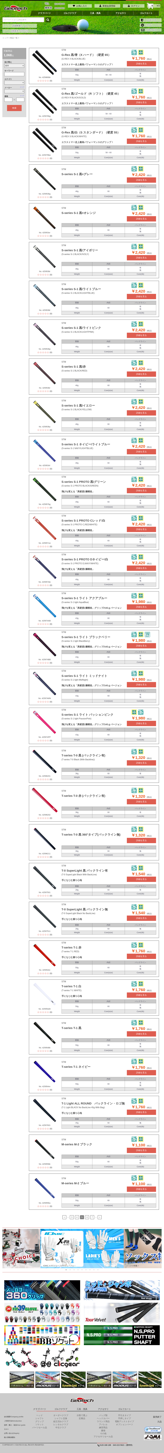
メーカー (8, 86)
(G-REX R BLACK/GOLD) (72, 96)
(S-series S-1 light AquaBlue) (73, 600)
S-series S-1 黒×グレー (76, 172)
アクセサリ (120, 11)
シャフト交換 (60, 1417)
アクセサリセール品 (103, 1435)
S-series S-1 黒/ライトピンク (79, 326)
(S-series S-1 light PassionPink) (75, 717)
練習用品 (103, 1426)
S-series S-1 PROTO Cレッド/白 (81, 519)
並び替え (8, 60)
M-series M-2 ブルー (74, 1181)
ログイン (134, 5)
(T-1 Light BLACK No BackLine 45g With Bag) (80, 1105)
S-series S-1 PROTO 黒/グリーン (82, 480)
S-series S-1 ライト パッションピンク (84, 713)
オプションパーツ (124, 1423)
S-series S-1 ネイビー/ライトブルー (83, 442)
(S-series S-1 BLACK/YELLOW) (75, 408)
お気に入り (80, 5)
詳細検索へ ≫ (19, 24)
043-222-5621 (60, 7)
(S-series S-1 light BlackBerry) (74, 639)
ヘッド (39, 1413)
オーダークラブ (60, 1413)
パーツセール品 (39, 1426)
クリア (22, 85)
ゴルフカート (146, 11)
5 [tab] (82, 1268)
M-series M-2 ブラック (75, 1142)
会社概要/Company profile (13, 1415)
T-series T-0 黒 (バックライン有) (81, 754)
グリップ (39, 1420)
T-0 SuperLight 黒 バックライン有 (82, 869)
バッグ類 (103, 1413)
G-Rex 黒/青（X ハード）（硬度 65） (84, 53)
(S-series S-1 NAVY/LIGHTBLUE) (75, 446)
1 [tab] (66, 1268)
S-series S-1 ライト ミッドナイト (82, 674)
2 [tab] (70, 1268)
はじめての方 (148, 18)
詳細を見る (141, 62)
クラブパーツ (44, 11)
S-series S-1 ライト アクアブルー (82, 596)
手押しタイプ (124, 1417)
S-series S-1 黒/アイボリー (78, 248)
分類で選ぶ (82, 1413)
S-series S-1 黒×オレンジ (77, 211)
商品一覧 (14, 36)
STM (64, 49)
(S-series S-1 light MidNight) (73, 678)
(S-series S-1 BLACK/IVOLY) (73, 252)
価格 (6, 94)
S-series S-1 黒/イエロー (77, 404)
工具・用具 (95, 11)
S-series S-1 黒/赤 (73, 365)
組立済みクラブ (60, 1420)
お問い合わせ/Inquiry (11, 1431)
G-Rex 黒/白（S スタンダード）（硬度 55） (88, 131)
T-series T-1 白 (71, 984)
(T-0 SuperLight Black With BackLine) (77, 873)
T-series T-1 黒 (71, 1026)
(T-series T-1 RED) (69, 950)
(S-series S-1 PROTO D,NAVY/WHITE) (78, 561)
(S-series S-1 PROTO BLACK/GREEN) (78, 484)
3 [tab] (74, 1268)
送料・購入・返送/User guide (14, 1423)
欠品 (159, 1420)
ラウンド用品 (103, 1420)
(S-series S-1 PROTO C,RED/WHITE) (77, 523)
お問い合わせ (148, 28)
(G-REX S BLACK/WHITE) (73, 135)
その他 (103, 1432)
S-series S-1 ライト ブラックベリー (83, 635)
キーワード (9, 69)
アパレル (103, 1423)
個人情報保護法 (9, 1436)
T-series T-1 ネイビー (75, 1065)
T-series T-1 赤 (71, 946)
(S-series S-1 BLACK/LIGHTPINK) (76, 330)
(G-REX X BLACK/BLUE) (72, 57)
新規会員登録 (107, 5)
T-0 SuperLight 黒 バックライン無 (82, 907)
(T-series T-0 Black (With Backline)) (76, 758)
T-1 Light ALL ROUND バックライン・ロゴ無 (90, 1101)
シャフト (39, 1417)
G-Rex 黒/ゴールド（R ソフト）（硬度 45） (88, 92)
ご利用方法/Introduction (13, 1419)
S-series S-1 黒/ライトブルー (79, 287)
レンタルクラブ (60, 1423)
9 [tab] (98, 1268)
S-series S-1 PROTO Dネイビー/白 (82, 558)
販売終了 (157, 1415)
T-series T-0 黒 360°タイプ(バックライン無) (88, 832)
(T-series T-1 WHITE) (70, 988)
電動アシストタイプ (124, 1420)
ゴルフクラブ (69, 11)
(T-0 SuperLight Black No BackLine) (76, 911)
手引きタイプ (124, 1413)
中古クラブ (60, 1426)
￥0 (154, 5)
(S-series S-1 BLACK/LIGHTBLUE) (76, 291)
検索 (14, 106)
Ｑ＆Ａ (146, 23)
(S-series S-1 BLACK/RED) (73, 369)
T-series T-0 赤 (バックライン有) (81, 794)
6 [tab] (86, 1268)
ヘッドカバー (103, 1417)
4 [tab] (78, 1268)
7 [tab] (90, 1268)
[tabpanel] (82, 1246)
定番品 (82, 1417)
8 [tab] (94, 1268)
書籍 (103, 1429)
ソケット (39, 1423)
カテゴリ (8, 77)
